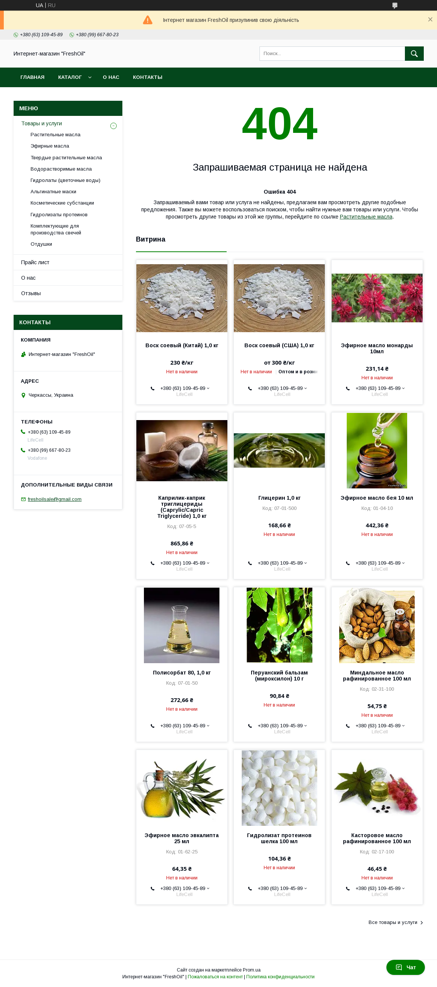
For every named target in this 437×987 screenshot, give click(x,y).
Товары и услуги (41, 123)
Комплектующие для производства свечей (56, 229)
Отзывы (31, 293)
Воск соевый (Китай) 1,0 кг (181, 345)
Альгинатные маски (53, 191)
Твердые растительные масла (66, 157)
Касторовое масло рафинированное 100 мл (377, 838)
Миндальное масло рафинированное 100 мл (377, 676)
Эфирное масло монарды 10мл (377, 348)
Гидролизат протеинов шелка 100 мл (279, 838)
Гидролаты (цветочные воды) (65, 180)
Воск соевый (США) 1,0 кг (279, 345)
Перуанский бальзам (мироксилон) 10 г (279, 676)
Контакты (147, 77)
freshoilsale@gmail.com (55, 499)
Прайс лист (35, 262)
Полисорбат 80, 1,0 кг (182, 673)
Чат (405, 967)
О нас (111, 77)
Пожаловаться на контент (215, 976)
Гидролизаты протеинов (59, 214)
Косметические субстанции (62, 203)
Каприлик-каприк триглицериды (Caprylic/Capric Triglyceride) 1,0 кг (182, 507)
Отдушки (41, 244)
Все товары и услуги (393, 922)
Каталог (70, 77)
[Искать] (414, 53)
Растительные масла (366, 217)
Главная (32, 77)
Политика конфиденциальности (280, 976)
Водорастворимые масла (61, 169)
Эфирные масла (50, 146)
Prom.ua (252, 970)
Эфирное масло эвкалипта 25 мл (182, 838)
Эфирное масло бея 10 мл (377, 498)
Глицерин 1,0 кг (279, 498)
